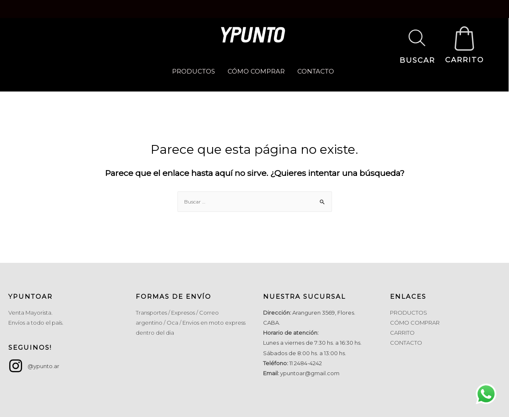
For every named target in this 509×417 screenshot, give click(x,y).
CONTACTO (315, 71)
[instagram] (33, 366)
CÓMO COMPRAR (256, 71)
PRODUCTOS (193, 71)
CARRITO (464, 60)
